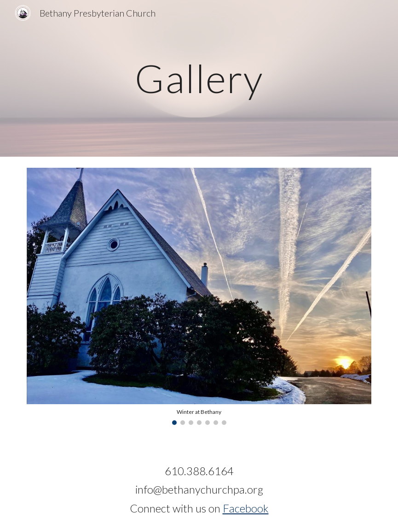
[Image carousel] (199, 296)
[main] (199, 78)
